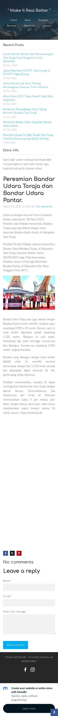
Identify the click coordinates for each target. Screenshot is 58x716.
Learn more (29, 708)
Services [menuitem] (11, 25)
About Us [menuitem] (29, 25)
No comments (44, 206)
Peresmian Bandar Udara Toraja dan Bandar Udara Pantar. (27, 123)
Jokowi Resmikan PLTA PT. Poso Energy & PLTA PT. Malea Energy (26, 72)
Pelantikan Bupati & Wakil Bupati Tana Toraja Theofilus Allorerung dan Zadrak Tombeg (28, 136)
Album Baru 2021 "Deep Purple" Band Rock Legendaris (28, 98)
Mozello (22, 657)
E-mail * (7, 596)
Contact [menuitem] (46, 25)
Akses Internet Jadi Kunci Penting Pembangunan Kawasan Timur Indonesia (25, 85)
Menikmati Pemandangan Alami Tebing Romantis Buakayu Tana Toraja (24, 111)
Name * (7, 581)
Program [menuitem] (43, 20)
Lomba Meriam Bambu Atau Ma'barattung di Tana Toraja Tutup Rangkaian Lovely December (28, 57)
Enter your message (14, 611)
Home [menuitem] (13, 20)
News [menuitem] (28, 20)
